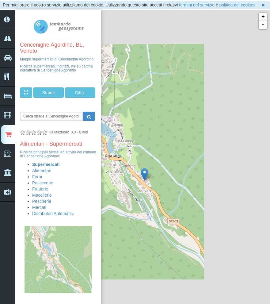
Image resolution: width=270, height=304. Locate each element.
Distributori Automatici (53, 213)
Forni (37, 176)
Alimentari (41, 170)
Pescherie (41, 201)
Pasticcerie (42, 182)
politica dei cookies (237, 4)
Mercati (39, 207)
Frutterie (40, 189)
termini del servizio (197, 4)
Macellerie (42, 195)
